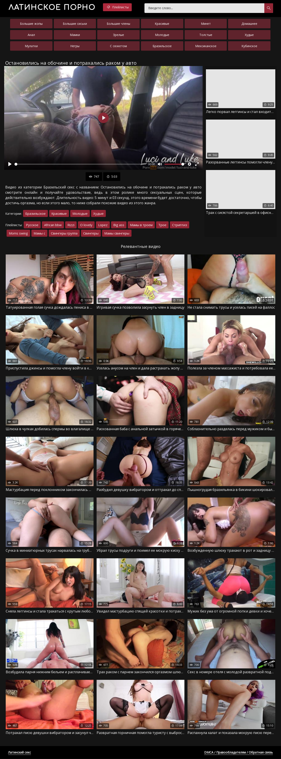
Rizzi (70, 225)
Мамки (75, 35)
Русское (32, 225)
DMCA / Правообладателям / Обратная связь (238, 752)
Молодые (162, 35)
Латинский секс (19, 752)
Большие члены (118, 23)
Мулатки (31, 46)
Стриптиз (179, 225)
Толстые (205, 35)
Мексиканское (205, 46)
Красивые (162, 23)
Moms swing (18, 233)
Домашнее (249, 23)
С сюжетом (118, 46)
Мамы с (39, 233)
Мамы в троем (141, 225)
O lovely (86, 225)
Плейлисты (118, 7)
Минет (206, 23)
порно (52, 7)
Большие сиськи (75, 23)
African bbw (53, 225)
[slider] (80, 164)
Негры (74, 46)
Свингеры (91, 233)
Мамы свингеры (116, 233)
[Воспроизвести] (9, 164)
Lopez (103, 225)
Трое (162, 225)
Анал (31, 35)
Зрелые (118, 35)
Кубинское (249, 46)
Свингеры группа (64, 233)
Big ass (118, 225)
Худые (249, 35)
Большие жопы (31, 23)
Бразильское (162, 46)
